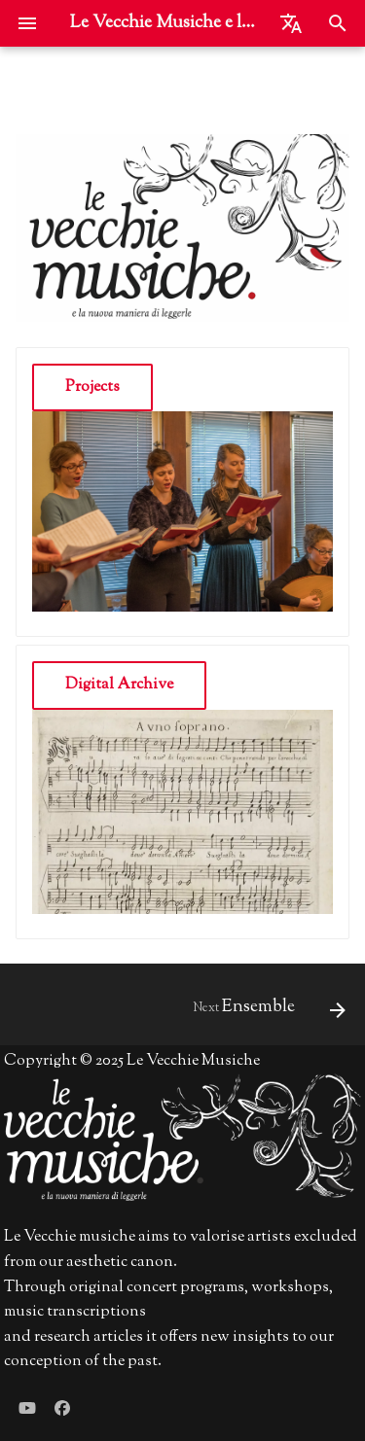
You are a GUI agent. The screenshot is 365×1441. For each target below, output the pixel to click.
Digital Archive (119, 685)
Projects (92, 387)
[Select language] (291, 23)
